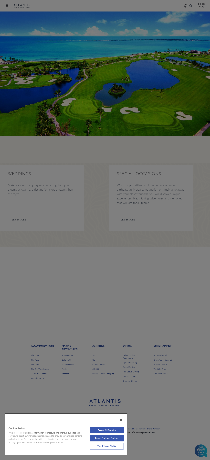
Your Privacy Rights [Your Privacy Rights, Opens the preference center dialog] (106, 446)
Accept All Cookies (107, 430)
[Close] (121, 420)
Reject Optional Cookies (106, 438)
